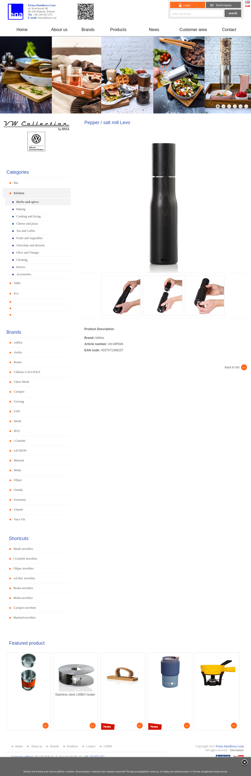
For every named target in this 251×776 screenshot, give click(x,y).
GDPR (108, 746)
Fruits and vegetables (29, 238)
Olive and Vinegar (27, 252)
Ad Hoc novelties (24, 578)
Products (118, 29)
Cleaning (21, 260)
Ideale (17, 421)
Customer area (193, 29)
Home (22, 29)
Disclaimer (237, 750)
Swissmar (20, 499)
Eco (16, 293)
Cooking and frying (28, 216)
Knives (20, 267)
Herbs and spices (27, 202)
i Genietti (19, 441)
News (154, 29)
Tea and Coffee (25, 231)
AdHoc (18, 342)
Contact (229, 29)
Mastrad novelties (24, 617)
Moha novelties (23, 598)
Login (186, 5)
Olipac (18, 480)
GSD (17, 411)
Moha (17, 470)
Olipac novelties (23, 568)
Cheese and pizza (27, 223)
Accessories (23, 274)
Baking (20, 209)
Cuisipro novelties (24, 608)
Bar (16, 183)
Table (17, 283)
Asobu (18, 352)
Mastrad (19, 460)
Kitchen (19, 193)
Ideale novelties (23, 549)
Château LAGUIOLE (27, 372)
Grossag (19, 401)
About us (59, 29)
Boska (17, 362)
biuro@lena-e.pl (47, 17)
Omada (18, 490)
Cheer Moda (21, 382)
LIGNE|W (20, 450)
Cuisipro (19, 391)
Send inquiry (224, 5)
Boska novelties (23, 588)
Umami (18, 509)
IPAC (17, 431)
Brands (88, 29)
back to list (232, 367)
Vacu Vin (19, 519)
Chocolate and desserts (30, 245)
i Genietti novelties (25, 558)
